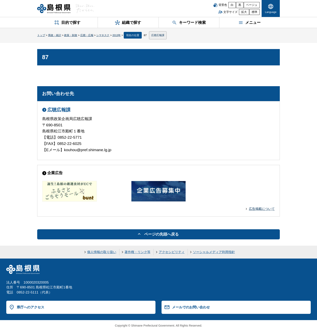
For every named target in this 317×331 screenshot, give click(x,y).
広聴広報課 (157, 35)
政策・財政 (70, 35)
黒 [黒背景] (239, 4)
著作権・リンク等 (137, 252)
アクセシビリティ (172, 252)
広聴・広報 (86, 35)
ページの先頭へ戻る (161, 234)
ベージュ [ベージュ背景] (251, 4)
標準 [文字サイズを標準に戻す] (254, 12)
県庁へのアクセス (30, 307)
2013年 (116, 35)
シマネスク (102, 35)
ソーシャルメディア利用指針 (214, 252)
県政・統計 (54, 35)
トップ (41, 35)
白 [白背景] (232, 4)
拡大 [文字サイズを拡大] (244, 12)
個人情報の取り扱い (101, 252)
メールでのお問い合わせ (191, 307)
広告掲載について (262, 209)
